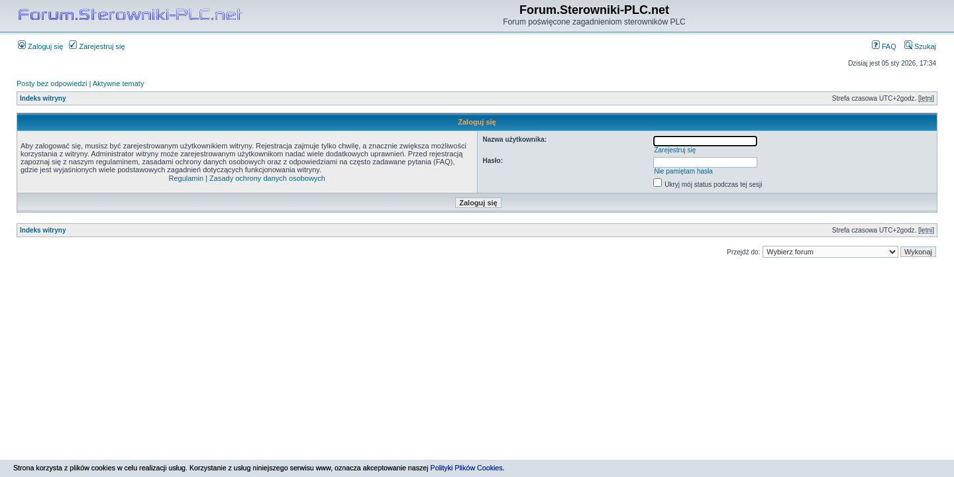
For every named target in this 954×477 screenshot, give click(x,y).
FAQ (884, 46)
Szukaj (920, 46)
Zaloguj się (40, 46)
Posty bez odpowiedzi (52, 83)
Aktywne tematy (118, 83)
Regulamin (186, 178)
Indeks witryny (43, 98)
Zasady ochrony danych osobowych (267, 178)
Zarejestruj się (97, 46)
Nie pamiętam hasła (683, 171)
